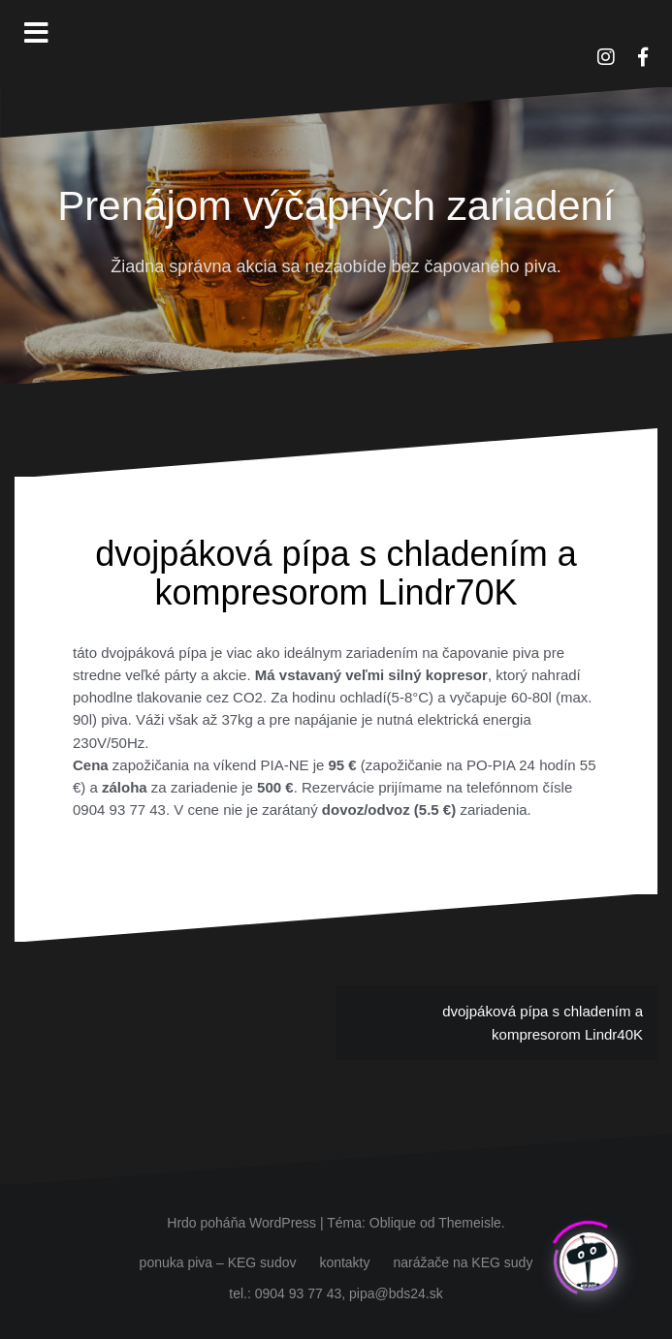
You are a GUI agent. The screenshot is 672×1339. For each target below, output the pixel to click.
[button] (631, 27)
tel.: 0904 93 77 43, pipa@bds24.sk (335, 1293)
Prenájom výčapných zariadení (335, 206)
